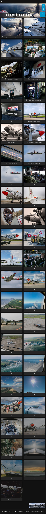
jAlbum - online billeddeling (33, 511)
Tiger (42, 511)
